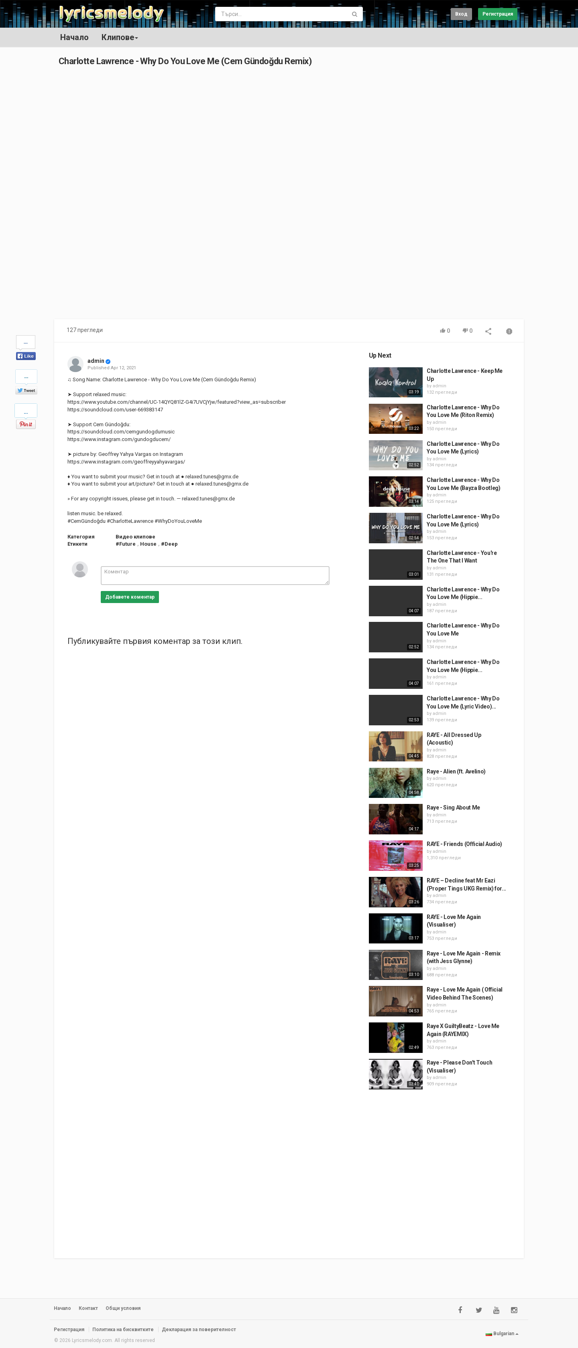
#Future (126, 544)
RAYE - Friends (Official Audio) (464, 844)
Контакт (88, 1308)
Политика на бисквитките (123, 1329)
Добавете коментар (130, 597)
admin (96, 361)
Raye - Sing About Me (453, 807)
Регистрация (497, 14)
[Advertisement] (444, 196)
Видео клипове (135, 537)
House (148, 544)
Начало (74, 37)
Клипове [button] (120, 37)
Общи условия (123, 1308)
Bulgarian (502, 1333)
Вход (461, 14)
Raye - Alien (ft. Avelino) (456, 771)
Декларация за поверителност (199, 1329)
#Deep (169, 544)
